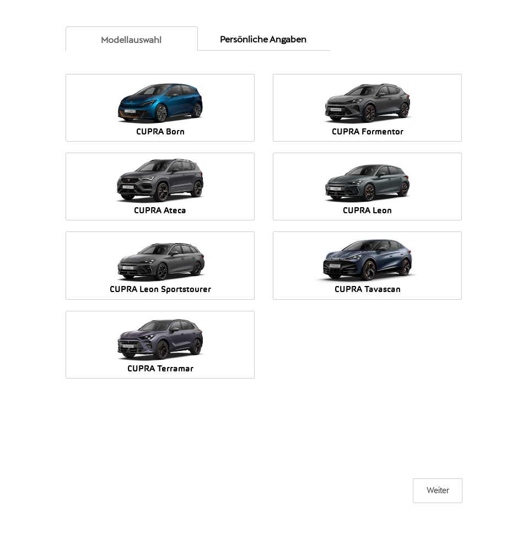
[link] (131, 40)
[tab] (132, 38)
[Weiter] (437, 490)
